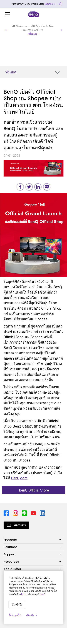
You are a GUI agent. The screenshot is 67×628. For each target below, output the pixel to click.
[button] (6, 30)
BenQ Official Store (33, 490)
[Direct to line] (25, 513)
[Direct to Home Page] (33, 14)
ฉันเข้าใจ (17, 604)
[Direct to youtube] (34, 513)
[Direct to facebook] (7, 513)
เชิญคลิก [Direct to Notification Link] (49, 4)
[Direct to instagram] (16, 513)
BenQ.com (19, 478)
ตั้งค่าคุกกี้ (15, 615)
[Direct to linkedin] (42, 513)
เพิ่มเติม (32, 615)
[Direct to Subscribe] (16, 525)
